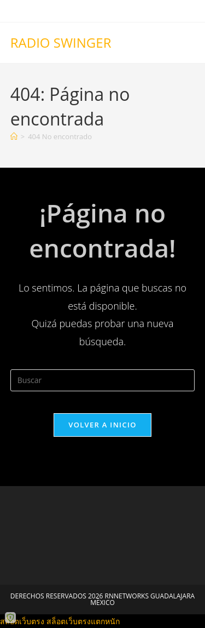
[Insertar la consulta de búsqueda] (102, 380)
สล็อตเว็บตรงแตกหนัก (83, 621)
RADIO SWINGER (61, 42)
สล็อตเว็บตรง (22, 621)
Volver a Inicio (102, 425)
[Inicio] (13, 136)
